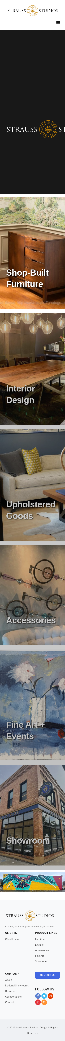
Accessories (42, 950)
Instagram (50, 996)
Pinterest (38, 1003)
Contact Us (47, 975)
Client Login (12, 939)
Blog (44, 1003)
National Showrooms (17, 985)
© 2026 (11, 1027)
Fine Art (39, 955)
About (8, 979)
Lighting (40, 944)
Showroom (41, 961)
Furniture (40, 939)
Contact (9, 1002)
